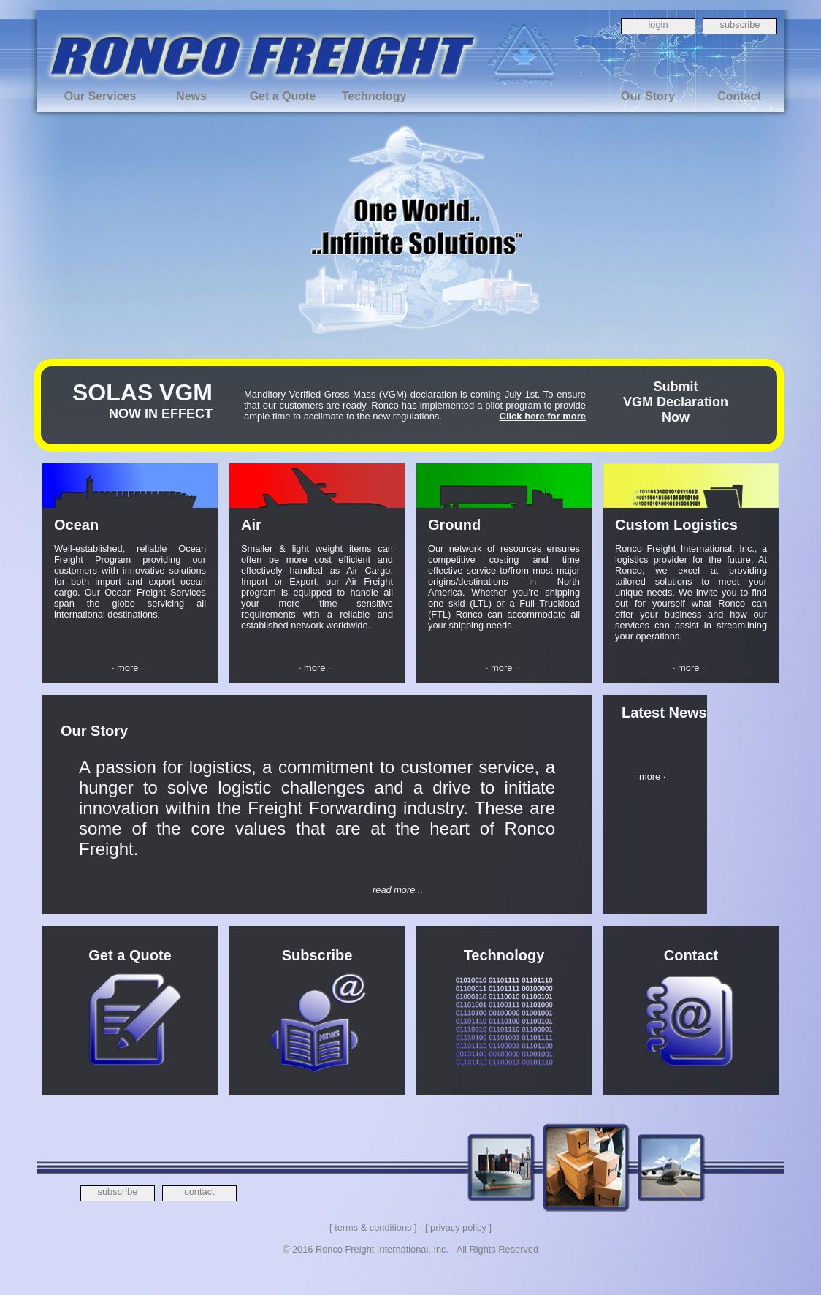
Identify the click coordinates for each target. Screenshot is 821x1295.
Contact (739, 96)
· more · (127, 667)
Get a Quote (283, 96)
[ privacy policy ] (458, 1227)
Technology (374, 96)
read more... (398, 889)
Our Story (648, 96)
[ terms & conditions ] (372, 1227)
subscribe (740, 24)
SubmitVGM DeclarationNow (675, 402)
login (658, 24)
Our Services (100, 96)
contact (199, 1191)
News (191, 96)
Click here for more (543, 416)
